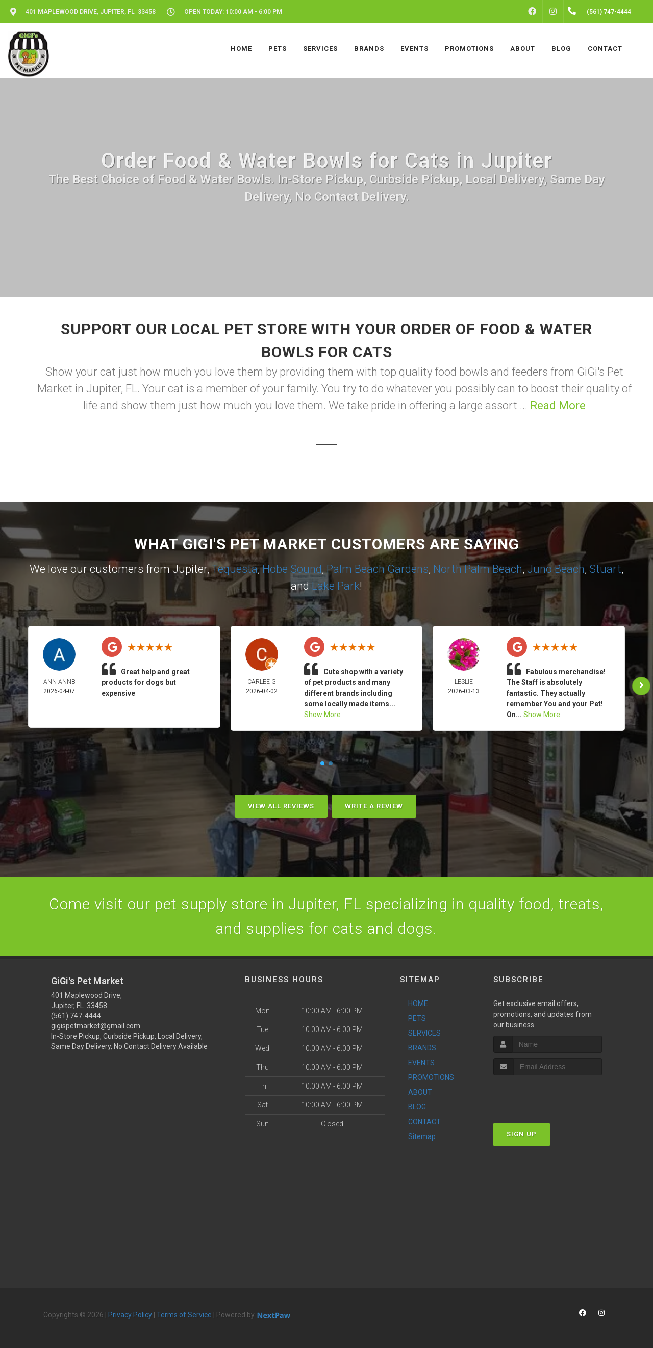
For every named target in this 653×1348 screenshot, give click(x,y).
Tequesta (235, 569)
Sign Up (522, 1134)
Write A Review (374, 806)
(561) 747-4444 (76, 1016)
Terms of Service (184, 1315)
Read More (558, 405)
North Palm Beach (477, 569)
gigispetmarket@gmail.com (95, 1026)
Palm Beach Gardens (377, 569)
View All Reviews (281, 806)
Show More (322, 714)
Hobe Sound (292, 569)
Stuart (605, 569)
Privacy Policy (130, 1315)
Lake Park (336, 585)
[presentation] (547, 1094)
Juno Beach (556, 569)
